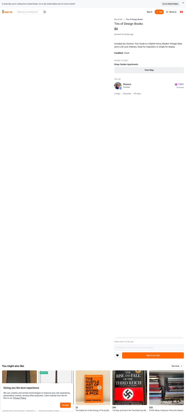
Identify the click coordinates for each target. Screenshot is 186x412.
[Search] (44, 12)
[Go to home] (7, 12)
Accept (67, 399)
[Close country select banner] (183, 3)
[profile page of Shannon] (118, 85)
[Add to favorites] (117, 355)
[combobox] (29, 12)
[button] (177, 366)
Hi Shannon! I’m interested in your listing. (149, 348)
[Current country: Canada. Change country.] (181, 11)
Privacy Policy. (35, 392)
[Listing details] (149, 178)
